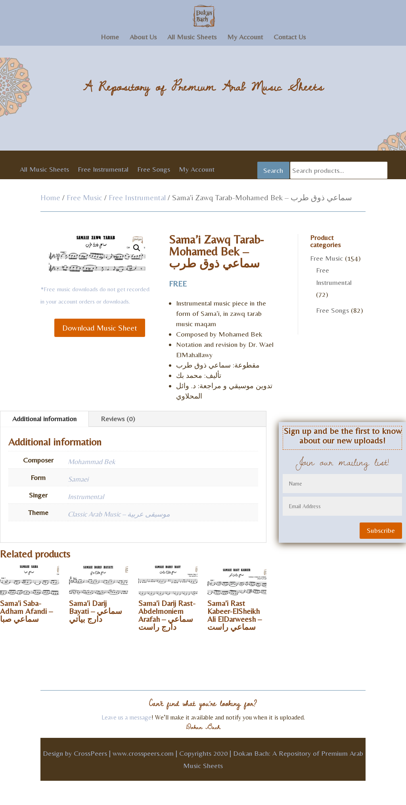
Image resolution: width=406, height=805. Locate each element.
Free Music (84, 197)
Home (110, 37)
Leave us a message (126, 717)
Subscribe (381, 530)
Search (273, 170)
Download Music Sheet (99, 327)
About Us (143, 37)
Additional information (44, 418)
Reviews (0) (118, 418)
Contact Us (290, 37)
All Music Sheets (191, 37)
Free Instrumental (103, 169)
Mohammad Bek (91, 461)
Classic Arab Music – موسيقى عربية (119, 514)
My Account (245, 37)
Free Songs (153, 169)
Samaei (78, 479)
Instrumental (86, 496)
